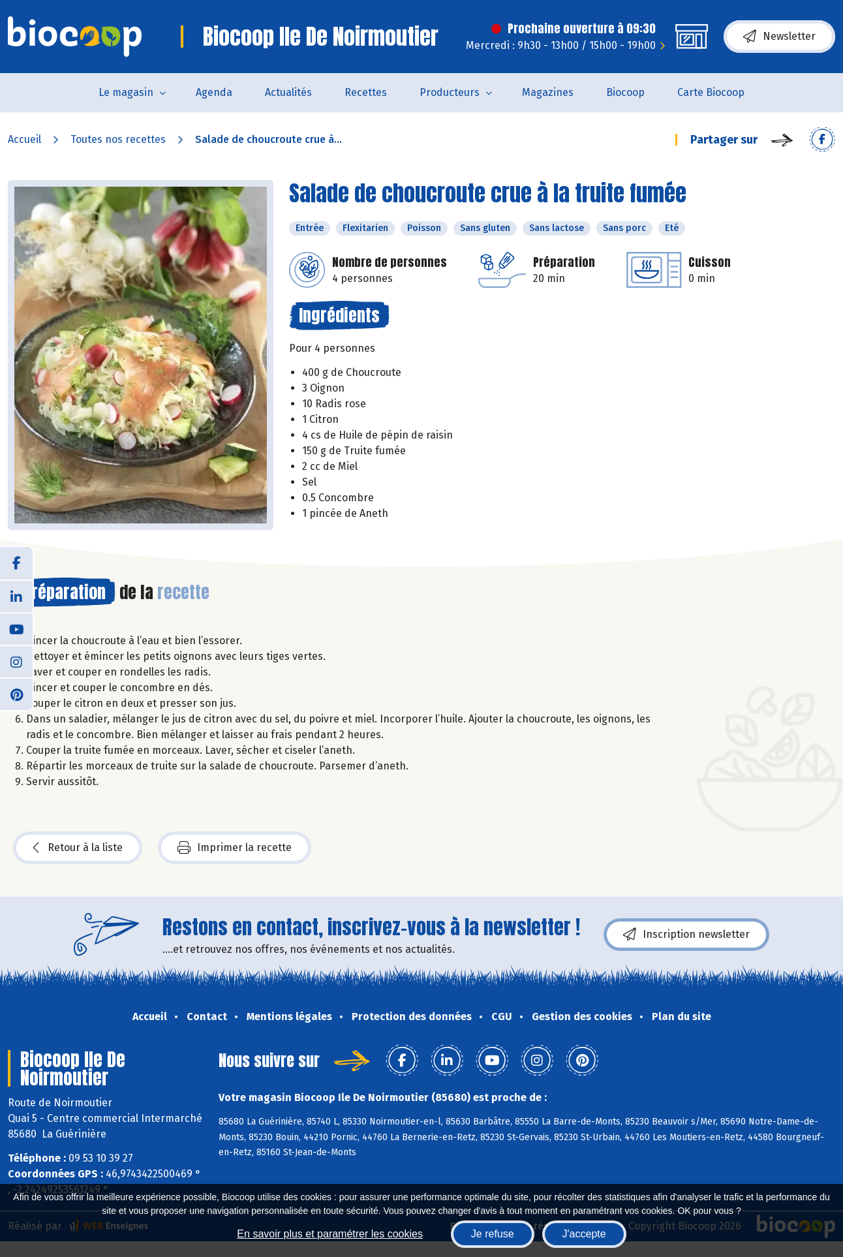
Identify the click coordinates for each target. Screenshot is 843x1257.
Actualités (288, 92)
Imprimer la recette (234, 847)
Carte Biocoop (710, 92)
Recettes (366, 92)
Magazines (548, 92)
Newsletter (779, 36)
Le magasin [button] (126, 92)
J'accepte (584, 1233)
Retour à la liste (78, 847)
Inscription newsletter (686, 934)
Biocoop (625, 92)
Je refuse (492, 1233)
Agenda (214, 92)
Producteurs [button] (450, 92)
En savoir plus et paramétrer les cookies (330, 1233)
